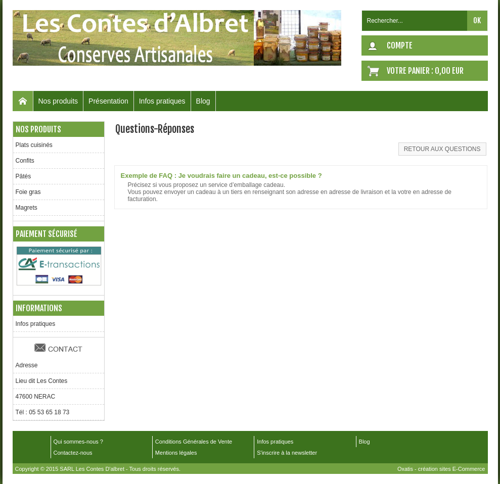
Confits (25, 160)
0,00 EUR (449, 71)
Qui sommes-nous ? (78, 442)
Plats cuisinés (34, 145)
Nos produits (58, 101)
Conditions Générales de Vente (193, 442)
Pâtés (23, 176)
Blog (203, 101)
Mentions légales (176, 453)
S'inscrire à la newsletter (287, 453)
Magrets (26, 207)
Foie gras (28, 192)
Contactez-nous (73, 453)
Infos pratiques (162, 101)
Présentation (108, 101)
